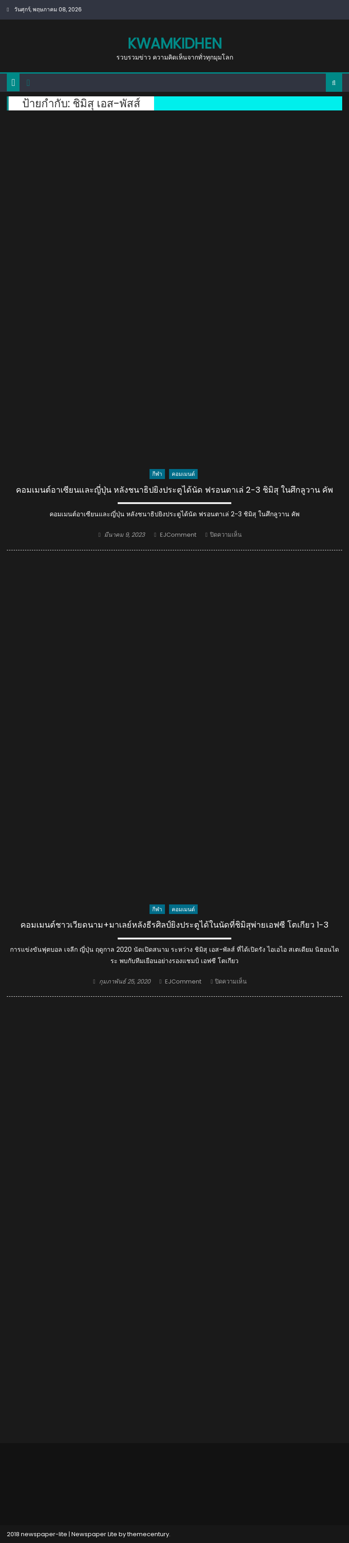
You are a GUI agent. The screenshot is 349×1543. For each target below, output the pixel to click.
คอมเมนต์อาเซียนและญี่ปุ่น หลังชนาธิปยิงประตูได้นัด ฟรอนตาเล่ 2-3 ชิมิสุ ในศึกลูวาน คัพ (174, 489)
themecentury (148, 1534)
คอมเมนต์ (183, 474)
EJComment (178, 534)
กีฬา (157, 474)
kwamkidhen (175, 43)
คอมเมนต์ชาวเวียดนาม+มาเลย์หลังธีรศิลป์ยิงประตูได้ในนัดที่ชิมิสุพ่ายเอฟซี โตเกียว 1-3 (174, 924)
